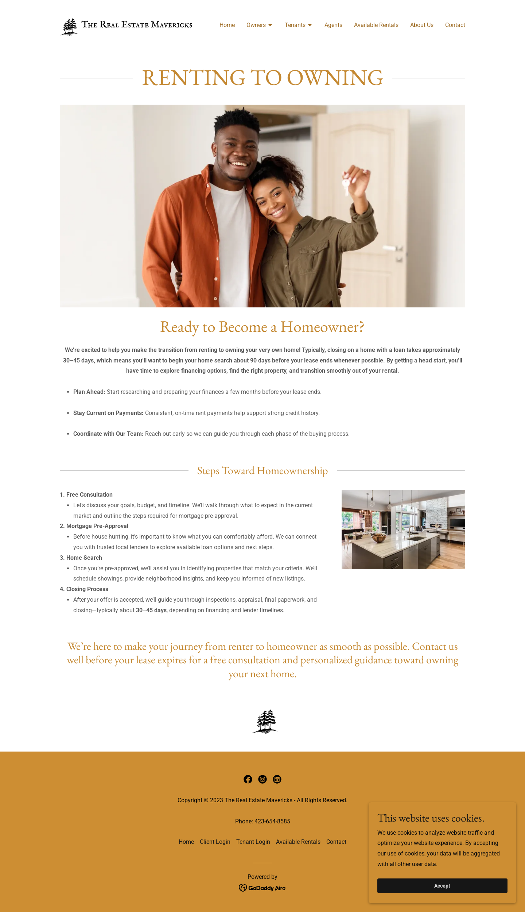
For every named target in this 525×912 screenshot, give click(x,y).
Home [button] (186, 841)
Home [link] (227, 25)
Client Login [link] (215, 841)
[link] (126, 24)
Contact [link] (455, 25)
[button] (259, 26)
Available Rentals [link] (376, 25)
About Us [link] (421, 25)
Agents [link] (333, 25)
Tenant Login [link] (253, 841)
